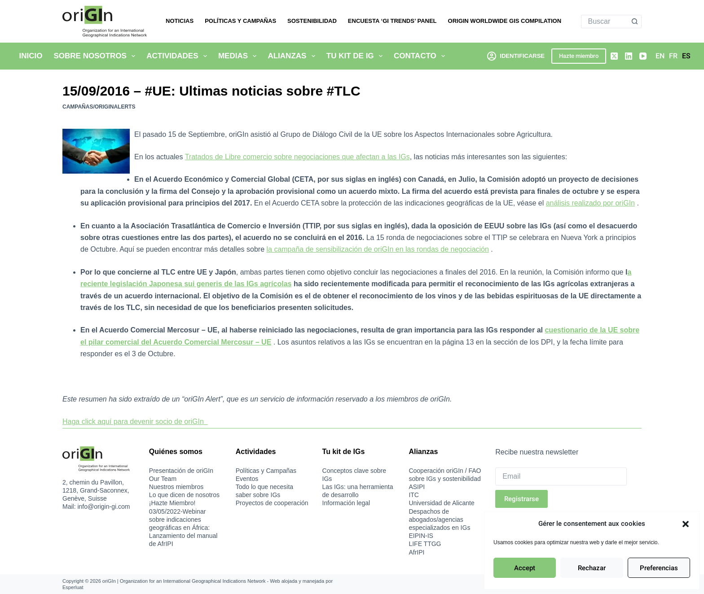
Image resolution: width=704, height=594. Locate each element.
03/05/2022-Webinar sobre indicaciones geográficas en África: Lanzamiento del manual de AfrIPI (183, 528)
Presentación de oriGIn (181, 470)
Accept (524, 568)
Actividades (178, 56)
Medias (239, 56)
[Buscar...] (605, 21)
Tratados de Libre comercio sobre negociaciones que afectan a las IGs (297, 157)
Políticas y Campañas (240, 20)
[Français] (673, 56)
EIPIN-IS (421, 535)
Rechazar (592, 568)
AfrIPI (416, 552)
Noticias (180, 20)
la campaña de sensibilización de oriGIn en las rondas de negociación (377, 249)
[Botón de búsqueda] (635, 21)
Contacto (421, 56)
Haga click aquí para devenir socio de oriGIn (135, 421)
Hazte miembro (578, 55)
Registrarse (521, 499)
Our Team (162, 478)
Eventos (247, 478)
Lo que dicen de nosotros (184, 494)
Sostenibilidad (312, 20)
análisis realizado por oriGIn (590, 203)
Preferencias (659, 568)
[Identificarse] (516, 56)
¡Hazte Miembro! (172, 503)
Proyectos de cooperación (272, 503)
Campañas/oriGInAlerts (98, 107)
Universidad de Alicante (441, 503)
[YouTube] (643, 56)
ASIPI (417, 486)
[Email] (561, 476)
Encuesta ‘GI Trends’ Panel (392, 20)
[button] (685, 524)
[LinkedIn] (628, 56)
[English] (660, 56)
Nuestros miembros (176, 486)
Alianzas (293, 56)
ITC (414, 494)
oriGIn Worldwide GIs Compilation (505, 20)
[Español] (686, 56)
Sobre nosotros (96, 56)
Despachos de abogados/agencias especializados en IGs (439, 519)
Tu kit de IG (356, 56)
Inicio (31, 56)
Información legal (346, 503)
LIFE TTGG (425, 543)
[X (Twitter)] (614, 56)
